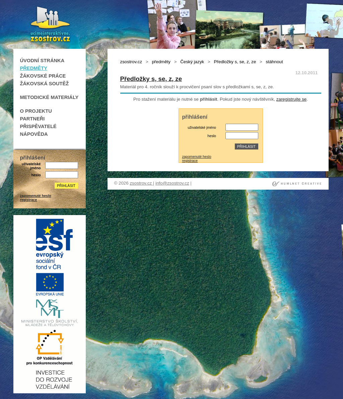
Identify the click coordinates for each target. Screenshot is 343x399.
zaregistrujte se (291, 99)
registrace (28, 200)
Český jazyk (192, 61)
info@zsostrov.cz (172, 183)
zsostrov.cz (131, 61)
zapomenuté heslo (35, 196)
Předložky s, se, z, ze (235, 61)
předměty (161, 61)
